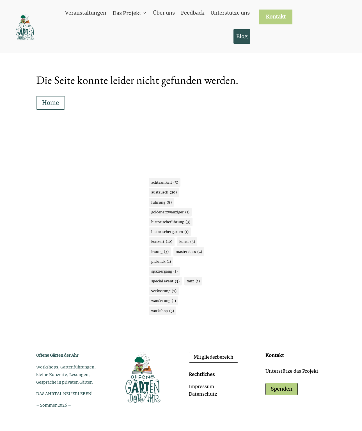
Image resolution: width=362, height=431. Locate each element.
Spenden (281, 389)
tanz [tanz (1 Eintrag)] (193, 281)
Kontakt (276, 17)
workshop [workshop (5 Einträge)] (162, 311)
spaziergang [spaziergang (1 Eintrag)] (164, 271)
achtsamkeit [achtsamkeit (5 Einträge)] (164, 182)
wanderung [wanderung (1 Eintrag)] (163, 301)
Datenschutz (203, 394)
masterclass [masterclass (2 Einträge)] (189, 251)
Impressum (201, 386)
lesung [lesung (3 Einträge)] (160, 251)
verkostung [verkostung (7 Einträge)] (164, 291)
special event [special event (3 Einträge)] (165, 281)
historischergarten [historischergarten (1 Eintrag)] (170, 232)
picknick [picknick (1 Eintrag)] (161, 261)
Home (50, 102)
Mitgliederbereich (213, 357)
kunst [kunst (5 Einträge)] (187, 241)
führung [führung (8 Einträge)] (161, 202)
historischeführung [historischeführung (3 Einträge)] (170, 222)
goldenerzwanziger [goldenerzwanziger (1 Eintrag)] (170, 212)
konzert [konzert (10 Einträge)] (161, 241)
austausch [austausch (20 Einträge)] (164, 192)
